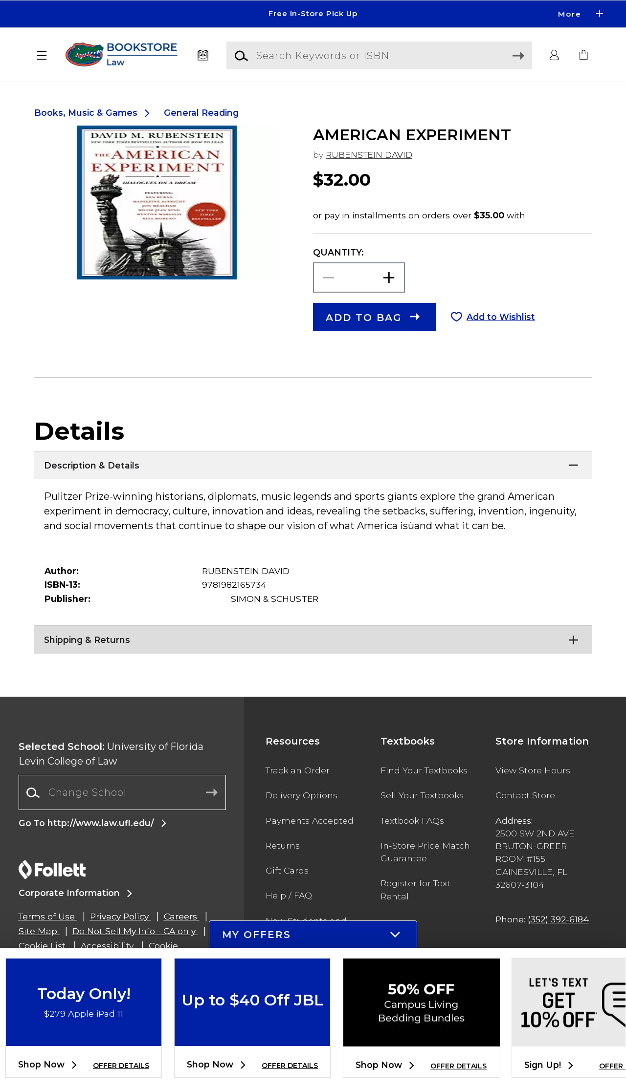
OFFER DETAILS (121, 1065)
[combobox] (122, 793)
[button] (42, 55)
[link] (584, 55)
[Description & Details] (313, 463)
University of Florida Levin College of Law (111, 754)
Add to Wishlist (501, 317)
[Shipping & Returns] (313, 637)
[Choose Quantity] (358, 278)
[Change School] (122, 792)
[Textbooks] (203, 55)
